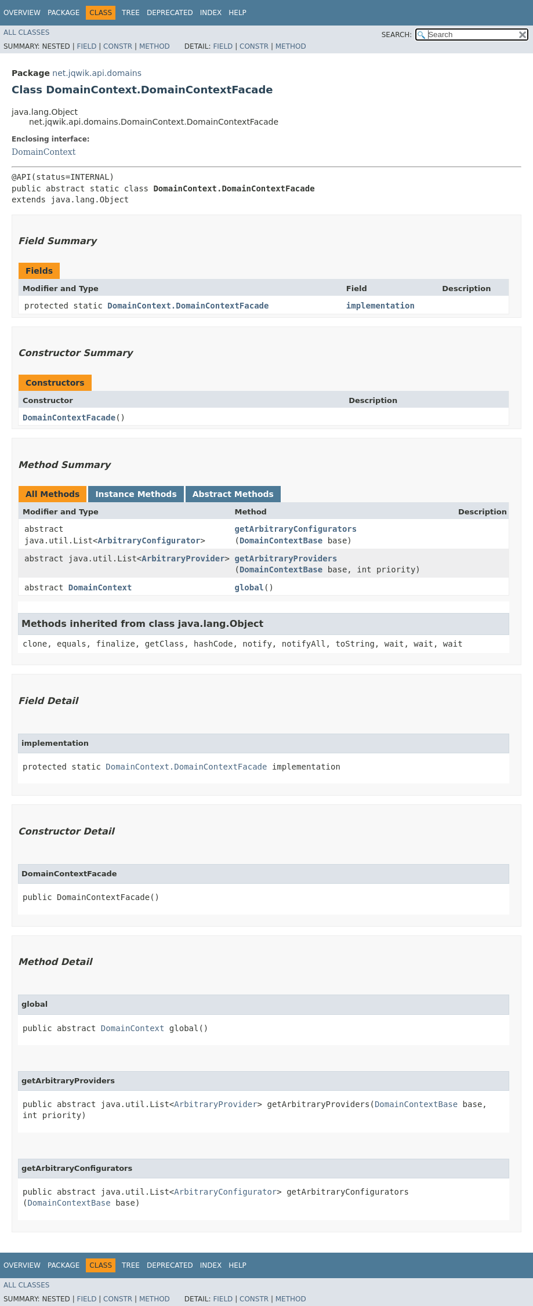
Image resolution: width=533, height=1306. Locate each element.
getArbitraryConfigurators (295, 529)
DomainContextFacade (69, 417)
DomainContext (43, 152)
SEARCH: (397, 35)
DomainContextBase (281, 540)
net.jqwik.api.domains (97, 73)
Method (154, 46)
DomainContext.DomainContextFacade (188, 305)
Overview (22, 13)
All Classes (26, 32)
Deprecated (170, 13)
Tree (131, 13)
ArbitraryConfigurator (148, 540)
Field (86, 46)
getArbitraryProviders (285, 558)
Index (211, 13)
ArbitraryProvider (183, 558)
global (249, 587)
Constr (117, 46)
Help (237, 13)
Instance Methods (135, 494)
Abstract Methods (233, 494)
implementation (380, 305)
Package (63, 13)
